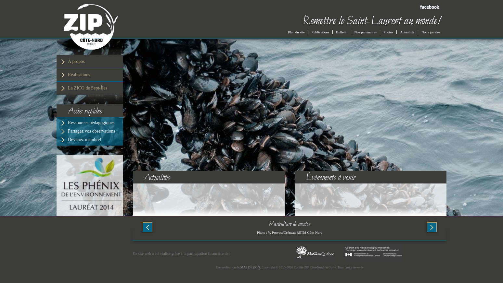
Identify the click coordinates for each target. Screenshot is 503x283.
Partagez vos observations (91, 131)
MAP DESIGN (250, 267)
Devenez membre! (84, 139)
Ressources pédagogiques (91, 122)
